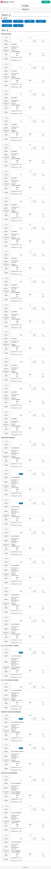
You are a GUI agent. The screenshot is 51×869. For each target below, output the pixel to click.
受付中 (21, 503)
